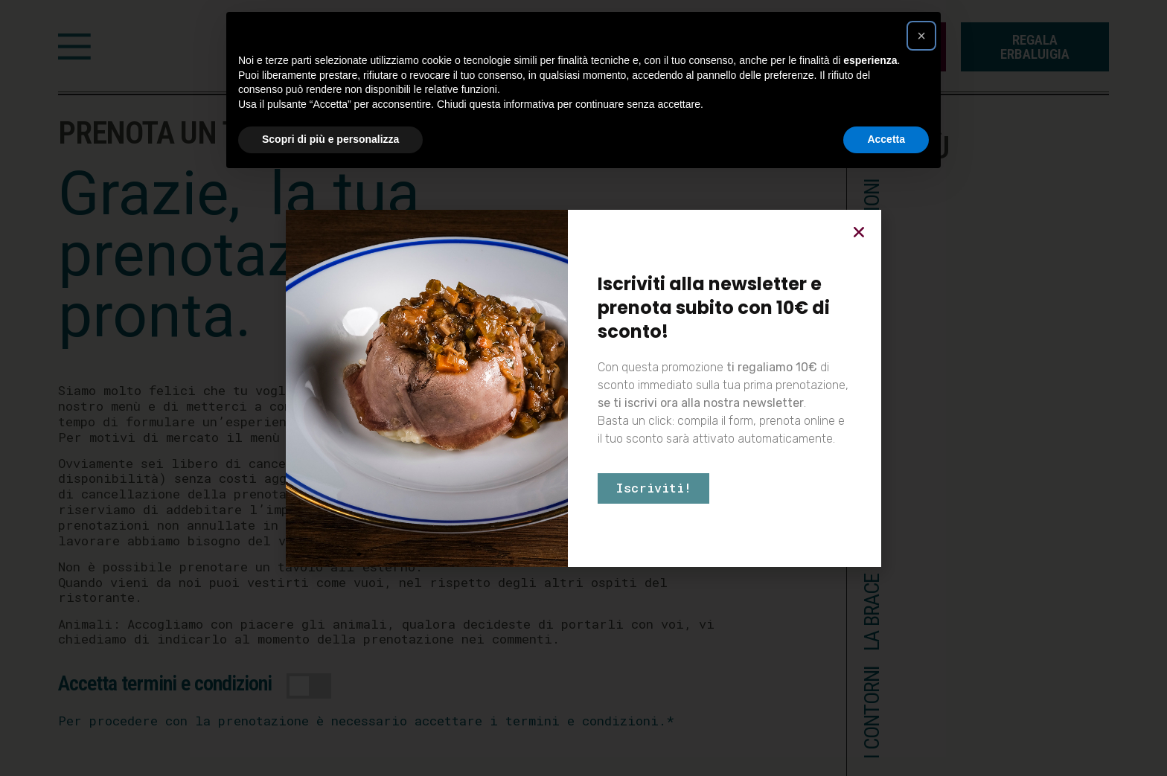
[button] (921, 36)
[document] (583, 388)
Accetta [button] (886, 139)
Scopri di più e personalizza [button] (330, 139)
